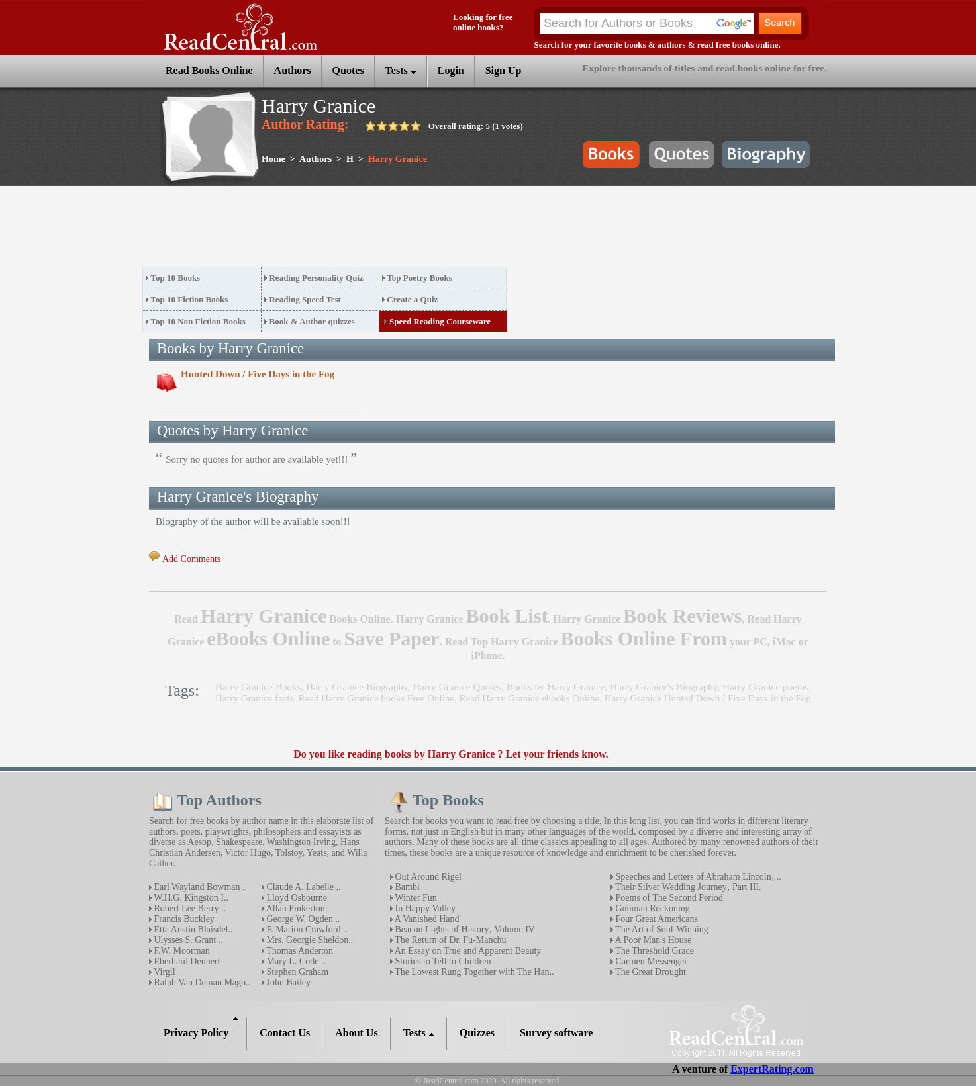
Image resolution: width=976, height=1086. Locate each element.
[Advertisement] (383, 230)
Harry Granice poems (765, 687)
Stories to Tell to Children (442, 961)
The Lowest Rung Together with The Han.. (473, 972)
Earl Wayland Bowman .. (199, 887)
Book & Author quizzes (311, 321)
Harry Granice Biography (356, 687)
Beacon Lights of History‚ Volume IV (464, 929)
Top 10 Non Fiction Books (198, 321)
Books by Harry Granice (556, 687)
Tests (400, 70)
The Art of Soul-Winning (660, 929)
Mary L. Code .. (295, 961)
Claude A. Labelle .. (302, 887)
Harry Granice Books (258, 687)
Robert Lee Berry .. (189, 908)
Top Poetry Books (419, 278)
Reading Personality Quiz (316, 278)
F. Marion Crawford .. (306, 929)
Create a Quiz (412, 299)
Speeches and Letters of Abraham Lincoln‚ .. (697, 877)
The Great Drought (649, 972)
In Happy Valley (424, 908)
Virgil (163, 972)
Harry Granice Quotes (457, 687)
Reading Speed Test (304, 299)
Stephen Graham (296, 972)
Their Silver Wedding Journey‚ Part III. (687, 887)
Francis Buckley (183, 919)
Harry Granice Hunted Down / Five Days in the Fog (708, 698)
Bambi (406, 887)
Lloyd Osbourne (295, 898)
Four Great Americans (655, 919)
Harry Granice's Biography (663, 687)
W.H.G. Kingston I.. (190, 898)
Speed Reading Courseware (440, 321)
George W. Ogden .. (302, 919)
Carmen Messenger (650, 961)
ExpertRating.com (772, 1069)
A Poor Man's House (652, 940)
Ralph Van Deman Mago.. (201, 982)
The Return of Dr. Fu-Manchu (450, 940)
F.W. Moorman (181, 951)
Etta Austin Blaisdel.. (192, 929)
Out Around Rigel (427, 877)
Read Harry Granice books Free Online (376, 698)
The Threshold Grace (653, 951)
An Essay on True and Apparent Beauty (467, 951)
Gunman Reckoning (651, 908)
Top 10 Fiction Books (189, 299)
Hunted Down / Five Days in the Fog (257, 374)
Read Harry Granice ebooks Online (530, 698)
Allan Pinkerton (294, 908)
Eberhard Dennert (186, 961)
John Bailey (287, 982)
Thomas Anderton (298, 951)
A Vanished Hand (426, 919)
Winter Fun (415, 898)
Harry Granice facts (254, 698)
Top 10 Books (176, 278)
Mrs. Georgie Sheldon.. (308, 940)
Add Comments (191, 559)
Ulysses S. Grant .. (187, 940)
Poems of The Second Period (668, 898)
